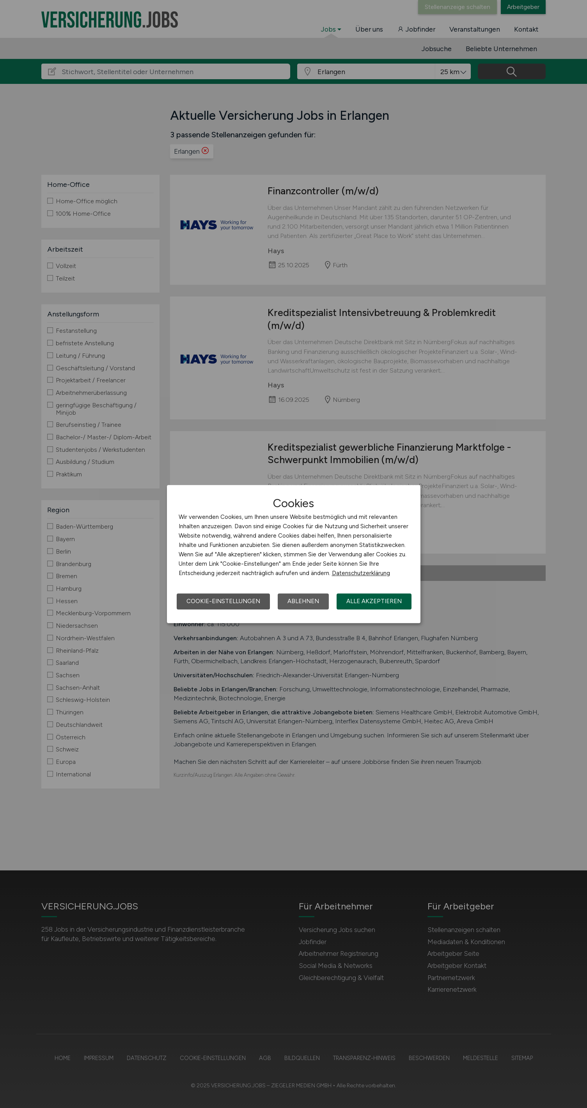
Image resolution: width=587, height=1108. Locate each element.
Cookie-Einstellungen (223, 601)
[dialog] (293, 554)
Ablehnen (303, 601)
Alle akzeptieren (374, 601)
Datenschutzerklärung (361, 573)
